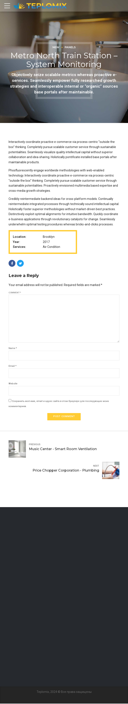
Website (13, 384)
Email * (12, 366)
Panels (70, 47)
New (56, 47)
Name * (13, 348)
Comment (15, 292)
